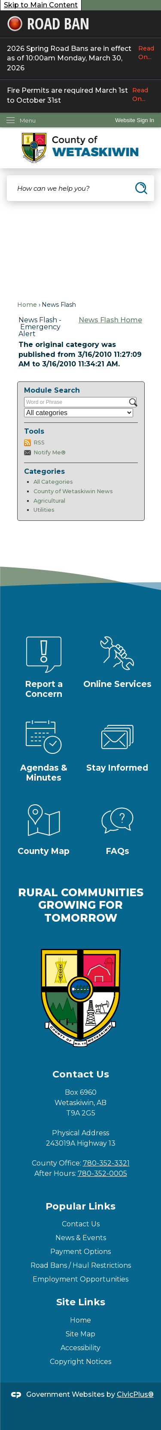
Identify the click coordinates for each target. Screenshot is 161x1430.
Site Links (80, 1302)
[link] (134, 120)
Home (27, 305)
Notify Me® (49, 452)
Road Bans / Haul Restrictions (80, 1265)
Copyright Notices (80, 1362)
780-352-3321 (106, 1163)
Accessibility (80, 1348)
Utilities (44, 510)
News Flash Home (110, 320)
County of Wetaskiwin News (73, 491)
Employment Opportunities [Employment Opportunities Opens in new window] (80, 1279)
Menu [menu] (28, 120)
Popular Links (80, 1206)
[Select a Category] (78, 412)
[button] (141, 188)
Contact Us (81, 1224)
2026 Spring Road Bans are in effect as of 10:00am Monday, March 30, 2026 (80, 58)
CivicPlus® (135, 1394)
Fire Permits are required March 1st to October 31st (80, 95)
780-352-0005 (102, 1173)
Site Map (80, 1334)
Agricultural (49, 501)
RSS (39, 442)
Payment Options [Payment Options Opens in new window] (80, 1251)
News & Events (80, 1238)
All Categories (53, 482)
